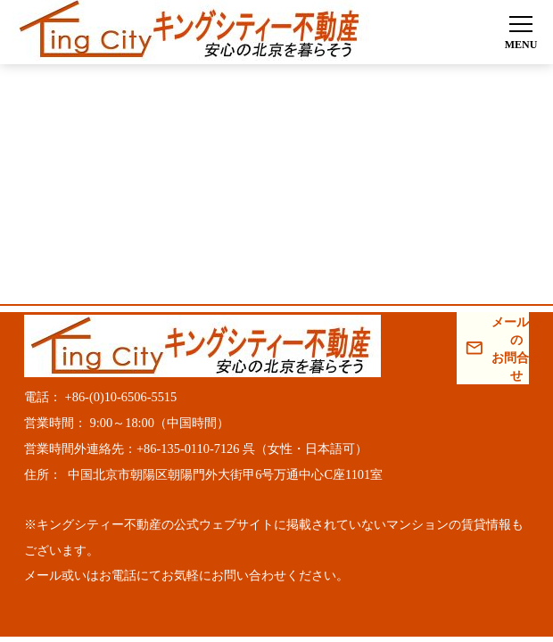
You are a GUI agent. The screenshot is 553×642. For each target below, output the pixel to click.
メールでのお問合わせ (510, 349)
